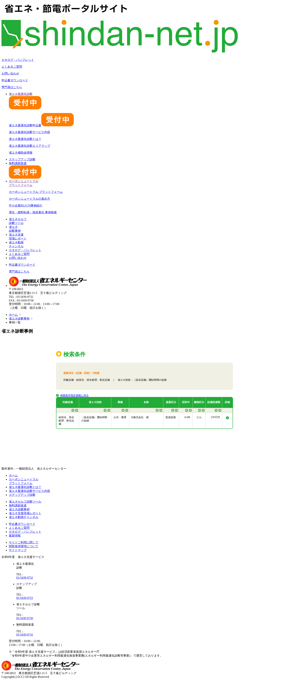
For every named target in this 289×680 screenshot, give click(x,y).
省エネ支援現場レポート (25, 513)
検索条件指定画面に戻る (74, 395)
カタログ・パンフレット (17, 59)
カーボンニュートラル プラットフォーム (36, 191)
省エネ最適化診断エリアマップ (29, 145)
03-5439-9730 (24, 618)
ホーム (13, 314)
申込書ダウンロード (14, 80)
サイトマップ (18, 550)
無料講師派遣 (18, 505)
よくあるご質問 (11, 66)
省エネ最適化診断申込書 (41, 125)
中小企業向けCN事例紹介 (25, 205)
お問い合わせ (10, 73)
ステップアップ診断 (22, 159)
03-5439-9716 (24, 634)
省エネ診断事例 (19, 318)
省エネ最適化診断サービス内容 (29, 132)
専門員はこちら (11, 87)
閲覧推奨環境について (23, 546)
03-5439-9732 (24, 577)
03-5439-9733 (24, 597)
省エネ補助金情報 (20, 152)
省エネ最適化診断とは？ (25, 138)
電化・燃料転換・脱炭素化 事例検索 (33, 212)
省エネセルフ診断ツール (25, 501)
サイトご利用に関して (23, 542)
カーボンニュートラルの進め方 (29, 198)
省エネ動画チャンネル (23, 517)
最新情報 (15, 535)
